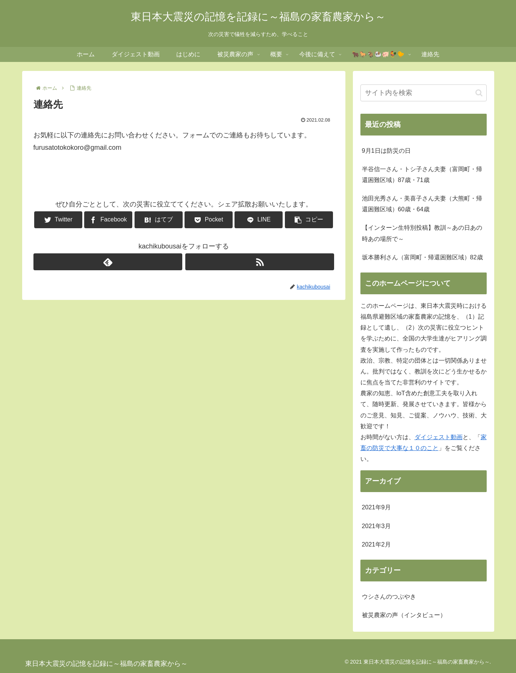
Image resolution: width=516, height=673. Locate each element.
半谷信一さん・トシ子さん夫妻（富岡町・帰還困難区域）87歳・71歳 (422, 174)
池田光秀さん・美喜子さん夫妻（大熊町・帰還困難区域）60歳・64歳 (422, 203)
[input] (423, 92)
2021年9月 (376, 507)
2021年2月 (376, 544)
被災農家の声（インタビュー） (404, 614)
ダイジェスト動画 (439, 437)
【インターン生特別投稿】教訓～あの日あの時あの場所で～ (422, 233)
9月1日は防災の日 (386, 150)
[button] (479, 93)
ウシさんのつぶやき (389, 596)
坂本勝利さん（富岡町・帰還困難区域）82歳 (422, 257)
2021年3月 (376, 525)
